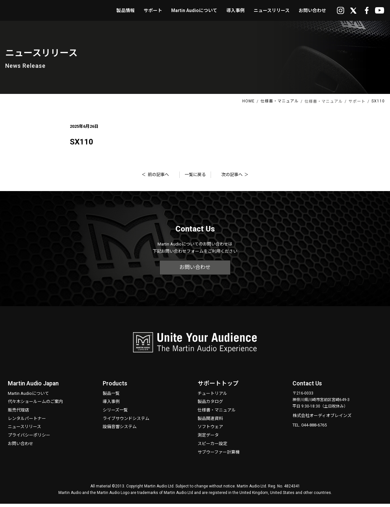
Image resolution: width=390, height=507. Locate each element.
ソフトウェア (210, 429)
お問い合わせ (195, 270)
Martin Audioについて (28, 396)
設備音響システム (120, 429)
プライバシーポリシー (29, 438)
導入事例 (111, 404)
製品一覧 (111, 396)
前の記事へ (158, 177)
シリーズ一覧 (115, 413)
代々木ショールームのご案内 (35, 404)
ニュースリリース (24, 429)
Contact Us (307, 386)
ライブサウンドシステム (126, 421)
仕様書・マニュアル (217, 413)
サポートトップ (218, 386)
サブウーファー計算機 (219, 455)
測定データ (208, 438)
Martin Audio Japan (34, 386)
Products (115, 386)
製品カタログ (210, 404)
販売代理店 (18, 413)
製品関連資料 (210, 421)
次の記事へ (232, 177)
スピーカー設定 (212, 446)
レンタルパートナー (27, 421)
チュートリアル (212, 396)
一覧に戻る (195, 177)
